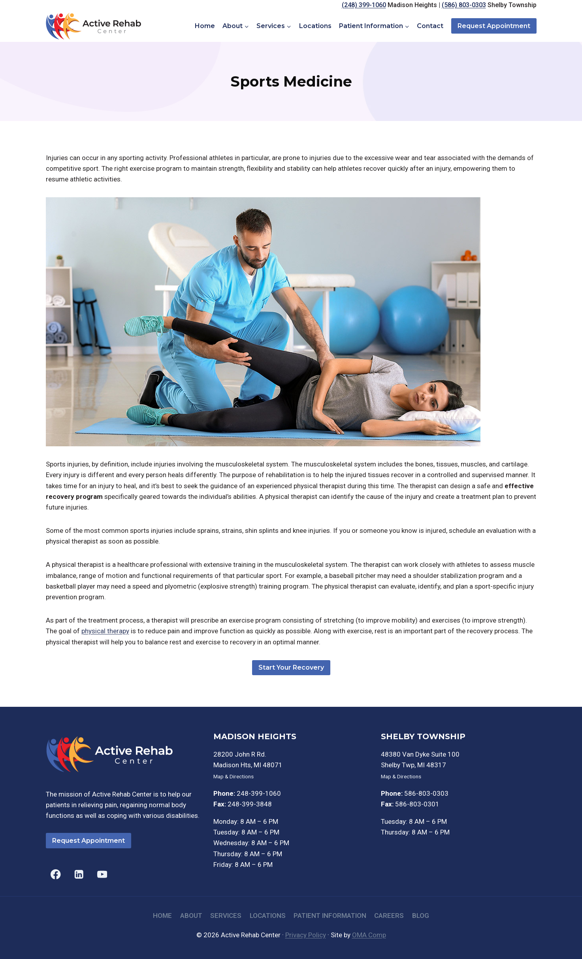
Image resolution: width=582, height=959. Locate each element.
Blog (420, 915)
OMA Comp (369, 935)
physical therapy (105, 631)
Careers (389, 915)
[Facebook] (56, 874)
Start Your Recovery (291, 667)
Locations (315, 26)
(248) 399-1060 (364, 5)
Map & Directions (233, 776)
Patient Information (330, 915)
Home (205, 26)
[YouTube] (102, 874)
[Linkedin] (79, 874)
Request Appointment (494, 26)
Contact (430, 26)
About (191, 915)
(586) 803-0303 (464, 5)
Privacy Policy (305, 935)
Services (225, 915)
